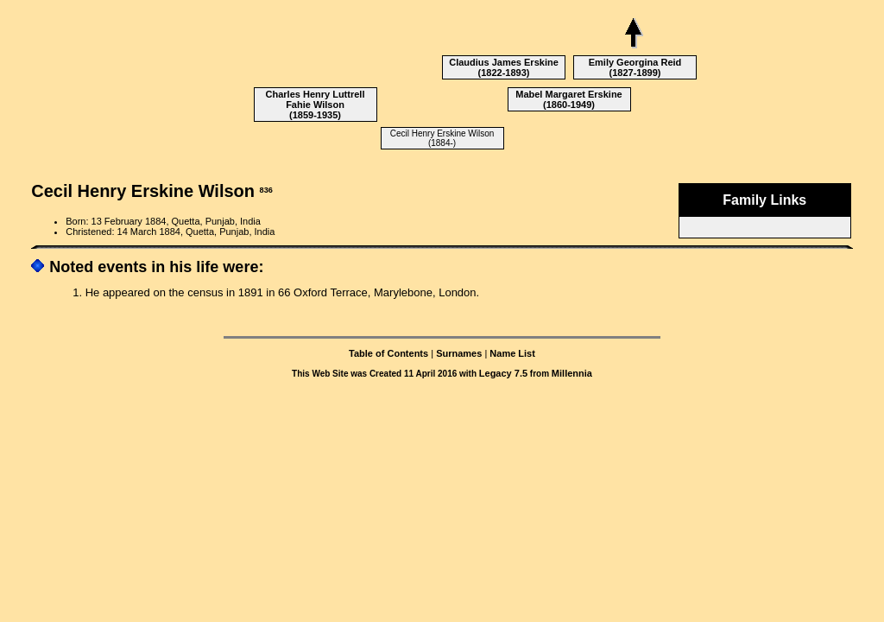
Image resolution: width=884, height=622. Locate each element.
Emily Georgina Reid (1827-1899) (635, 67)
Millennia (572, 373)
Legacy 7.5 (503, 373)
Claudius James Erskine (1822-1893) (504, 67)
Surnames (459, 353)
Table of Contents (388, 353)
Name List (512, 353)
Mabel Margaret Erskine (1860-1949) (568, 99)
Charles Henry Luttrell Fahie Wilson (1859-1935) (315, 104)
